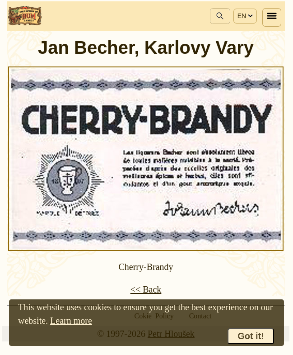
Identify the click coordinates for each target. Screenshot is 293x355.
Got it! (250, 336)
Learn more (71, 321)
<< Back (146, 289)
